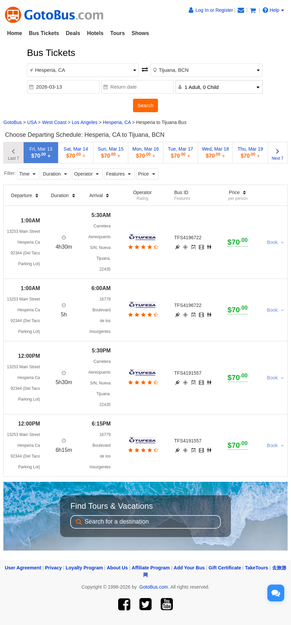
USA (31, 122)
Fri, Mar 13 (40, 152)
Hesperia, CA (117, 122)
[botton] (142, 247)
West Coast (54, 122)
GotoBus (12, 122)
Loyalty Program (84, 567)
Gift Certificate (225, 567)
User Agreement (23, 567)
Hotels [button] (95, 33)
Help (273, 10)
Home (14, 33)
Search (145, 105)
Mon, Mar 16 (145, 152)
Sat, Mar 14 (75, 152)
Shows (140, 33)
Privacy (53, 567)
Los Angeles (85, 122)
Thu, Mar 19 (250, 152)
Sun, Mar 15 (111, 152)
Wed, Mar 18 (215, 152)
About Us (117, 567)
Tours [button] (117, 33)
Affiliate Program (151, 567)
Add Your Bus (189, 567)
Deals (73, 33)
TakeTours (256, 567)
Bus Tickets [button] (44, 33)
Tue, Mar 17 (180, 152)
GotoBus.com (153, 587)
